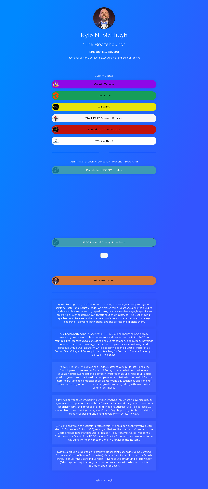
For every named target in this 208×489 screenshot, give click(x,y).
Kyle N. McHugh (104, 480)
